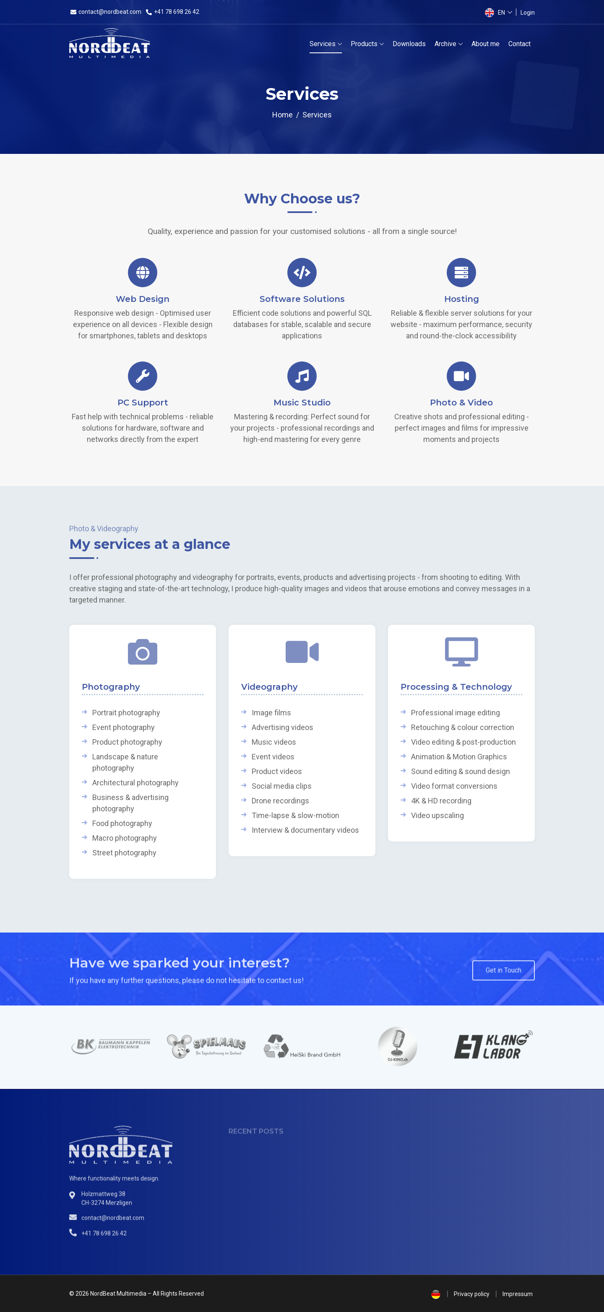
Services (323, 44)
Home (282, 114)
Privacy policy (471, 1294)
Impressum (517, 1294)
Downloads (409, 44)
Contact (519, 44)
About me (485, 44)
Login (528, 12)
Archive (445, 44)
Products (364, 44)
